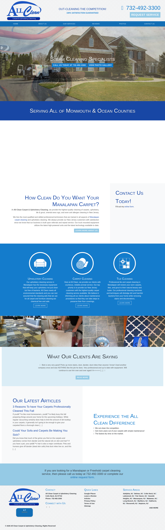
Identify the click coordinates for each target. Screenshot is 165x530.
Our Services (69, 24)
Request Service (145, 14)
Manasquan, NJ (139, 498)
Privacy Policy (89, 501)
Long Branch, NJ (129, 501)
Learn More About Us (86, 230)
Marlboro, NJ (143, 501)
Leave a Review (90, 496)
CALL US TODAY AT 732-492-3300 (69, 65)
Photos (122, 24)
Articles (87, 498)
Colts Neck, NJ (150, 493)
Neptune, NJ (143, 503)
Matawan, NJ (152, 498)
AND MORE (153, 508)
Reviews (96, 24)
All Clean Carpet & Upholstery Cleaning (26, 526)
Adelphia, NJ (128, 493)
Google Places (90, 493)
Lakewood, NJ (128, 496)
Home (15, 24)
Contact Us (149, 24)
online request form (82, 477)
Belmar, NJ (138, 493)
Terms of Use (89, 503)
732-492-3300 (143, 8)
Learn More (40, 306)
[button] (12, 63)
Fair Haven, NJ (141, 496)
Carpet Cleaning (82, 278)
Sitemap (87, 506)
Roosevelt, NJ (131, 503)
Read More (82, 377)
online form (129, 207)
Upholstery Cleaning (40, 278)
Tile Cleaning (125, 278)
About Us (42, 24)
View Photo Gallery (100, 65)
